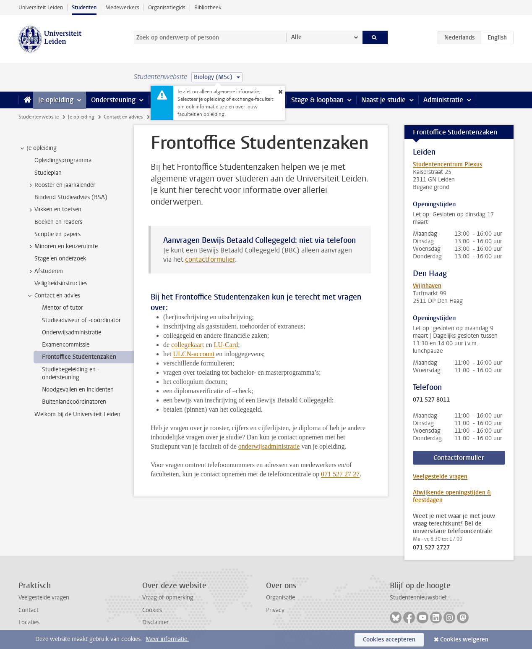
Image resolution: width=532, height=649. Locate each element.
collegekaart (187, 344)
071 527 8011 (431, 400)
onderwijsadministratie (269, 446)
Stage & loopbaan (317, 99)
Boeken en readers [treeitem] (58, 222)
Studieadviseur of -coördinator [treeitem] (81, 320)
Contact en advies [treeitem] (53, 296)
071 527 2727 (431, 548)
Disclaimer (155, 622)
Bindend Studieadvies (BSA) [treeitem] (70, 197)
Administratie (443, 99)
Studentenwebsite (38, 116)
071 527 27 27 (340, 474)
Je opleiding (55, 99)
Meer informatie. (167, 639)
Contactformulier (458, 457)
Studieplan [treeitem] (48, 173)
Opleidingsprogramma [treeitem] (62, 160)
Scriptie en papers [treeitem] (57, 234)
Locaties (28, 622)
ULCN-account (194, 353)
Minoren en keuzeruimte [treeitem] (62, 246)
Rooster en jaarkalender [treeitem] (60, 185)
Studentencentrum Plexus (447, 164)
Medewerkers (122, 7)
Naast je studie (383, 99)
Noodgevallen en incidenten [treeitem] (78, 390)
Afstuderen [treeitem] (44, 271)
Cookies (152, 610)
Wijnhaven (427, 286)
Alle (296, 37)
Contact (28, 610)
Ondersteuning (113, 99)
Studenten (84, 7)
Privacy (275, 610)
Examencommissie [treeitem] (65, 345)
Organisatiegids (166, 7)
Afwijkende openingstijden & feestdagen (452, 496)
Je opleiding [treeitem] (38, 148)
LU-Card (226, 344)
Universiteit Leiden (40, 7)
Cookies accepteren (389, 640)
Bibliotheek (208, 7)
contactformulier (210, 259)
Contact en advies (123, 116)
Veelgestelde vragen (440, 477)
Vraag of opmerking (167, 598)
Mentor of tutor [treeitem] (62, 308)
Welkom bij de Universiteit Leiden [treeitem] (77, 414)
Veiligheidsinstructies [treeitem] (60, 283)
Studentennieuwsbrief (418, 598)
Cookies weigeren (464, 640)
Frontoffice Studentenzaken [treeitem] (79, 357)
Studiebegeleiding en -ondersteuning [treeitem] (70, 373)
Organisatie (280, 598)
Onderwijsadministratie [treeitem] (71, 332)
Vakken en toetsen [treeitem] (53, 209)
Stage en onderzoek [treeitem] (60, 259)
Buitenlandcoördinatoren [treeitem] (74, 402)
